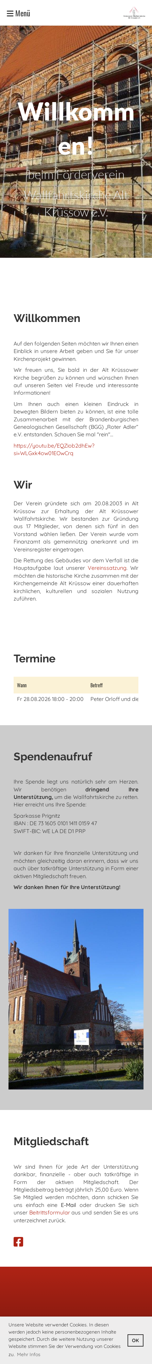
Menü (18, 13)
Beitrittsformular (49, 1212)
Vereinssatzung (107, 567)
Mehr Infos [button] (28, 1354)
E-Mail (68, 1204)
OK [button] (135, 1340)
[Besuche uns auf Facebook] (18, 1242)
